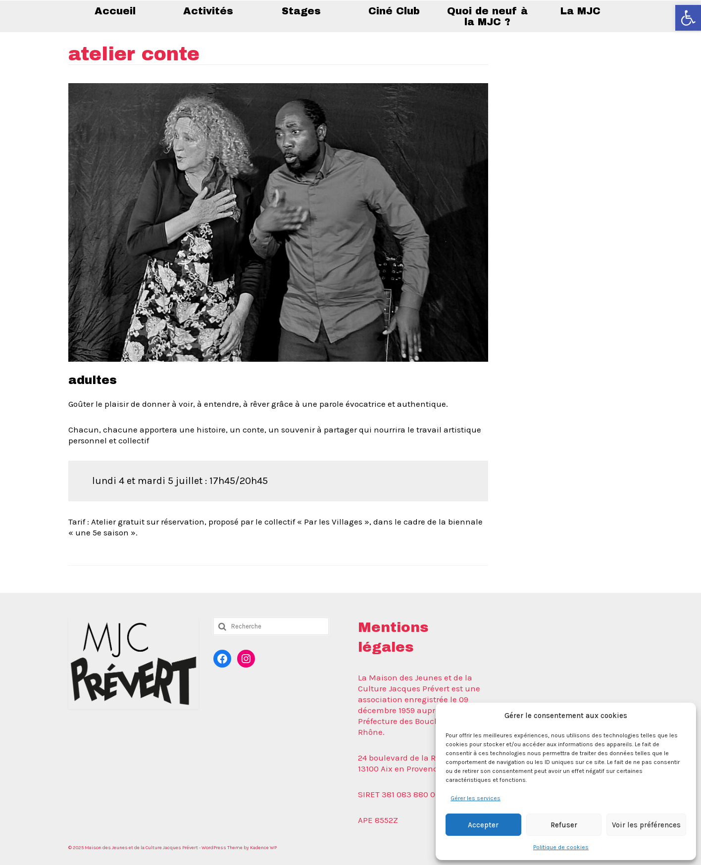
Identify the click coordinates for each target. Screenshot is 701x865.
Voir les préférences (646, 824)
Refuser (564, 824)
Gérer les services (476, 798)
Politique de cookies (561, 847)
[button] (688, 18)
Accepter (483, 824)
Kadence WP (263, 848)
